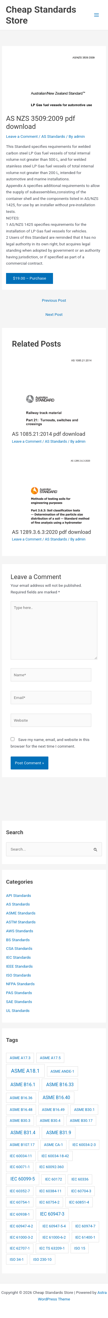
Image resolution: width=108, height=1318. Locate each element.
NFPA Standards (20, 983)
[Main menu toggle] (97, 15)
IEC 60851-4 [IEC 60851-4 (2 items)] (79, 1202)
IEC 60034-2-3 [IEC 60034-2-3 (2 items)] (84, 1145)
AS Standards (53, 136)
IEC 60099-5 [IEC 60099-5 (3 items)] (22, 1179)
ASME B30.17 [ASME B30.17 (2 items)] (81, 1120)
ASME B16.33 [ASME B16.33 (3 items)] (59, 1084)
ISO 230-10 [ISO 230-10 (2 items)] (42, 1259)
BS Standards (18, 939)
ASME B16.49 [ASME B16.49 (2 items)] (53, 1109)
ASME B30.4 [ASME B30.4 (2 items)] (50, 1120)
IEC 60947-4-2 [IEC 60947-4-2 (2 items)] (21, 1226)
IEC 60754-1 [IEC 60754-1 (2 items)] (20, 1202)
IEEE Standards (19, 966)
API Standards (18, 895)
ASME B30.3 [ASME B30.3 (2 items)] (20, 1120)
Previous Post (54, 300)
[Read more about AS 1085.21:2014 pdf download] (54, 391)
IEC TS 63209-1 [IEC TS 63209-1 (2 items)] (52, 1248)
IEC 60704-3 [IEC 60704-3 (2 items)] (81, 1191)
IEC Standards (18, 957)
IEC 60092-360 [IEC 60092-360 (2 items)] (51, 1167)
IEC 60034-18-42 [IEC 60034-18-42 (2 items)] (55, 1156)
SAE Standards (19, 1001)
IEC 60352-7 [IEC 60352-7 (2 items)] (20, 1191)
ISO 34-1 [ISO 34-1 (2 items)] (17, 1259)
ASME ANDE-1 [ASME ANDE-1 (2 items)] (62, 1071)
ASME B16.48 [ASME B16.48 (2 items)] (21, 1109)
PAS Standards (19, 992)
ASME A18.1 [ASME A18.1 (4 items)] (25, 1071)
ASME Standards (20, 913)
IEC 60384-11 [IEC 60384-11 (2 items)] (50, 1191)
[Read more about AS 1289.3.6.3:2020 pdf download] (54, 490)
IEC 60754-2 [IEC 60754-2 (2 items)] (49, 1202)
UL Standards (18, 1010)
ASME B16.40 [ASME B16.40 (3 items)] (56, 1097)
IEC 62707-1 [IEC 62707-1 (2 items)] (20, 1248)
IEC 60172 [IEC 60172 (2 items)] (53, 1179)
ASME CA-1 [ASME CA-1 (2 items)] (53, 1145)
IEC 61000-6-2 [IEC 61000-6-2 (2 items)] (54, 1237)
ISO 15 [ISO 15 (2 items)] (79, 1248)
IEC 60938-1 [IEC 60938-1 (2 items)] (20, 1214)
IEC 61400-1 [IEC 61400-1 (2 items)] (85, 1237)
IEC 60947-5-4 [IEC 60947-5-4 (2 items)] (54, 1226)
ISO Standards (18, 975)
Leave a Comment (22, 136)
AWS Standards (19, 931)
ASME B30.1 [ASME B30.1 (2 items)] (84, 1109)
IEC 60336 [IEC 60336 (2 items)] (79, 1179)
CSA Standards (19, 948)
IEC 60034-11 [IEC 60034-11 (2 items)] (21, 1156)
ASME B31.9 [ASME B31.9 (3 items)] (58, 1132)
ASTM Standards (21, 922)
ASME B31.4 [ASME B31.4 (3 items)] (22, 1132)
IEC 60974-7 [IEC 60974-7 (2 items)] (85, 1226)
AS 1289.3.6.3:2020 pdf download (51, 532)
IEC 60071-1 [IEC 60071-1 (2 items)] (20, 1167)
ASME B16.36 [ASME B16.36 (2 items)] (21, 1098)
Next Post (54, 314)
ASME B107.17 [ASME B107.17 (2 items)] (22, 1145)
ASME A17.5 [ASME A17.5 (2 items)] (50, 1058)
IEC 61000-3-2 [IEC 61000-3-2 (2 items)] (21, 1237)
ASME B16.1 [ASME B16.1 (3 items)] (22, 1084)
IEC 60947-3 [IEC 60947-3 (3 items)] (52, 1214)
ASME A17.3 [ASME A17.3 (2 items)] (20, 1058)
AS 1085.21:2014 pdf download (48, 434)
